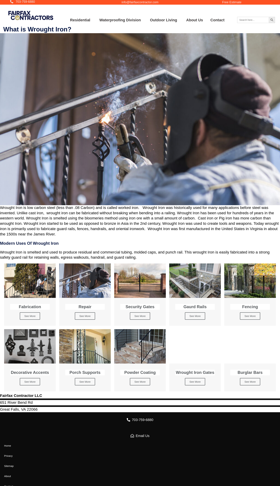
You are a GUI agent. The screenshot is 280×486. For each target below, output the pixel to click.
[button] (22, 2)
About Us (194, 20)
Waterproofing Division (120, 20)
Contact (217, 20)
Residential (80, 20)
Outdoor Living (163, 20)
